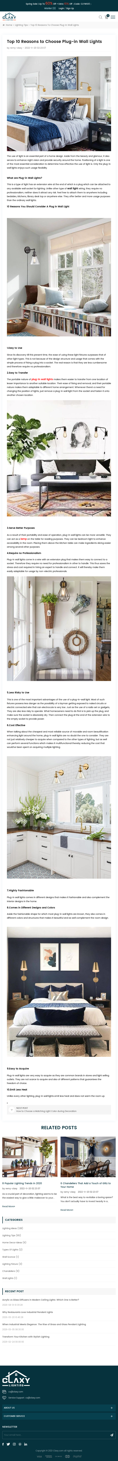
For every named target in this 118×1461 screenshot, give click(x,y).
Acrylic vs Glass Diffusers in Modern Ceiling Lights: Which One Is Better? (40, 1300)
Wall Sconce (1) (10, 1257)
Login (61, 8)
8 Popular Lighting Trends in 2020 (22, 1183)
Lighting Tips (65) (11, 1235)
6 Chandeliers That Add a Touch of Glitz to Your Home (86, 1185)
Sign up (70, 8)
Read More (8, 1206)
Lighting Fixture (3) (12, 1264)
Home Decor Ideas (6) (14, 1242)
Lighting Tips (21, 25)
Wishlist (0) (50, 8)
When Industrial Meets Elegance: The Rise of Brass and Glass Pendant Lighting (44, 1324)
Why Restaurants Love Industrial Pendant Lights (27, 1312)
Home (7, 25)
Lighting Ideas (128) (12, 1228)
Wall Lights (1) (9, 1278)
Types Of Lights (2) (12, 1249)
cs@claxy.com (15, 1392)
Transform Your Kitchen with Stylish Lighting (25, 1337)
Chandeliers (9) (11, 1271)
